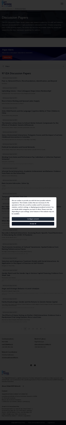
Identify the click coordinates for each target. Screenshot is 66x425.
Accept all (33, 224)
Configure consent (33, 219)
